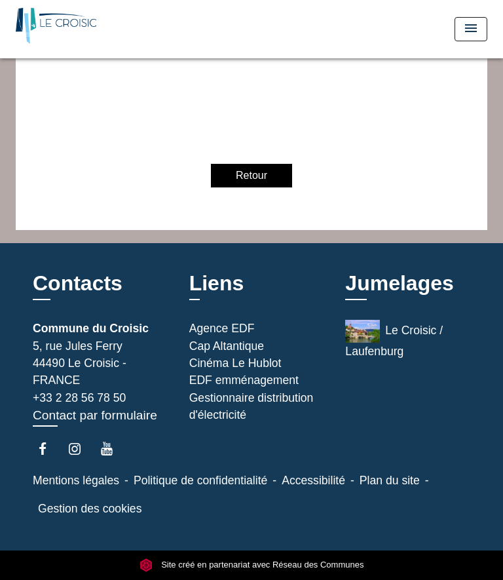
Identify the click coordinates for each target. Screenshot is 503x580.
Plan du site (390, 480)
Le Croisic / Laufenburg (394, 339)
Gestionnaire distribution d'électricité (251, 406)
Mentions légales (76, 480)
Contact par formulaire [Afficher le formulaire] (95, 415)
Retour (251, 175)
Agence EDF (222, 328)
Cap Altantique (226, 346)
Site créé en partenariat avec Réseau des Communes (252, 565)
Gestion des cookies (89, 508)
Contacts (77, 283)
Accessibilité (313, 480)
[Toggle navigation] (471, 29)
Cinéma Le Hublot (235, 363)
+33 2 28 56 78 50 (79, 397)
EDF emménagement (244, 380)
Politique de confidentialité (200, 480)
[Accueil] (65, 29)
